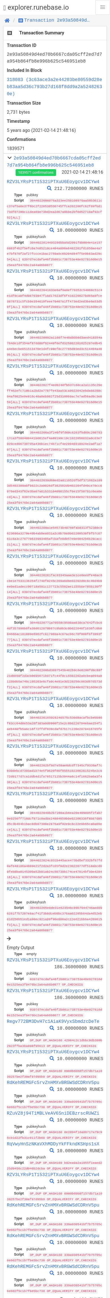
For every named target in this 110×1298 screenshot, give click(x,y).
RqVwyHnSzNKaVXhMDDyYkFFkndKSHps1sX (53, 1128)
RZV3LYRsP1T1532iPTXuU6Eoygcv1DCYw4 (53, 182)
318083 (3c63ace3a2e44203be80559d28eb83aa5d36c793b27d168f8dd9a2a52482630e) (54, 86)
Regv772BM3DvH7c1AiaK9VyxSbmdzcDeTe (53, 1007)
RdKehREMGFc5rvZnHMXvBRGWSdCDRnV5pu (53, 1067)
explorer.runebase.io (36, 7)
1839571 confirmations (35, 173)
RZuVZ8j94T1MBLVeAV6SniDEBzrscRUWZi (53, 1098)
